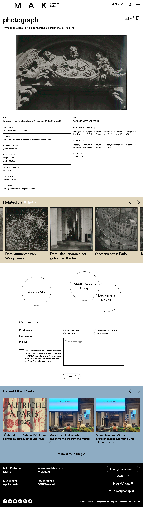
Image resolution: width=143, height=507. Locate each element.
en (117, 4)
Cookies (136, 501)
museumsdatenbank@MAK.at (50, 470)
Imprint (114, 501)
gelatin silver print (11, 148)
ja (122, 4)
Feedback (71, 333)
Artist (28, 202)
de (113, 4)
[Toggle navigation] (138, 5)
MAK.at (122, 476)
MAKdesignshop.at (123, 491)
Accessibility (125, 501)
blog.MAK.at (123, 483)
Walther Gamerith (23, 139)
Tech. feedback (103, 333)
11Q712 (96, 121)
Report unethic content (107, 330)
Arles (34, 139)
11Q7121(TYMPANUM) (82, 121)
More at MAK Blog (71, 454)
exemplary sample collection (15, 130)
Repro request (73, 330)
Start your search (123, 469)
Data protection (102, 501)
